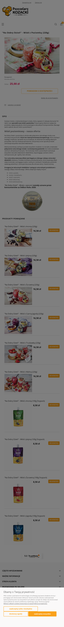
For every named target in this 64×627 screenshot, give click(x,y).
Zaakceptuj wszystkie (42, 614)
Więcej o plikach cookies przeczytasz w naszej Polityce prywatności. (25, 604)
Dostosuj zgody (15, 614)
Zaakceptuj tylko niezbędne (20, 609)
